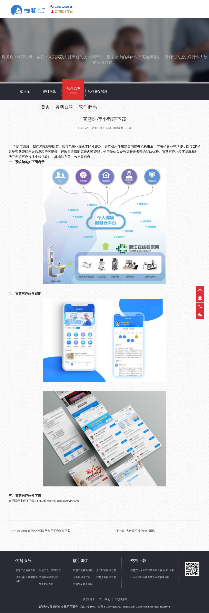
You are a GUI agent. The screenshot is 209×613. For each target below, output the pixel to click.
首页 (45, 107)
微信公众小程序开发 (50, 570)
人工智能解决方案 (106, 570)
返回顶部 (200, 290)
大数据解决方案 (81, 577)
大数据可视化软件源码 (140, 531)
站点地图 (121, 599)
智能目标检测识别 (49, 577)
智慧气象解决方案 (83, 584)
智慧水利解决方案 (106, 577)
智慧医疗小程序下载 (21, 501)
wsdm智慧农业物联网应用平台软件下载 (45, 531)
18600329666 (64, 6)
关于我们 (104, 599)
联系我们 (88, 599)
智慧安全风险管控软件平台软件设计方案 (152, 570)
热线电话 (200, 307)
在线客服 (200, 298)
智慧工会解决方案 (25, 570)
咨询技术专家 (64, 11)
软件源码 (88, 107)
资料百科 (64, 107)
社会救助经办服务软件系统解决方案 (150, 577)
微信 (200, 315)
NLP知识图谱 (46, 584)
